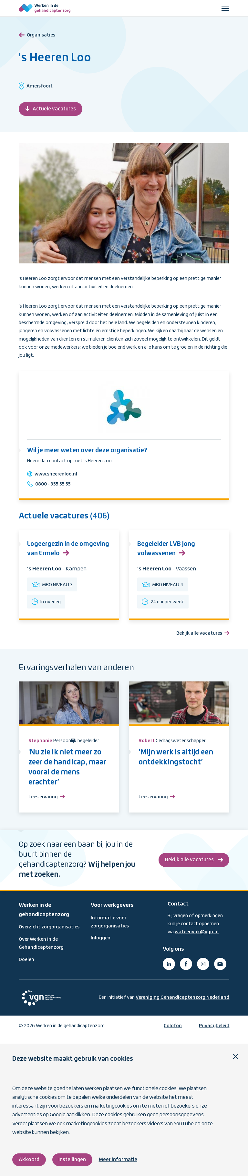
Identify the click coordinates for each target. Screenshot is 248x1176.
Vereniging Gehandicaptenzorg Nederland (182, 1004)
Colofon (173, 1032)
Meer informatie (118, 1159)
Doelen (26, 966)
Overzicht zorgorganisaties (49, 934)
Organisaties (37, 34)
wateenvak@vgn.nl (197, 938)
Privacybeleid (214, 1032)
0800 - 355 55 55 (54, 486)
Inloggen (100, 945)
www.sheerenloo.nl (57, 476)
